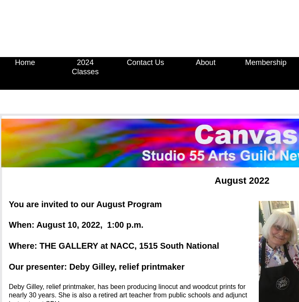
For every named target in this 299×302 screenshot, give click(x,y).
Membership (265, 62)
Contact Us (145, 62)
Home (25, 62)
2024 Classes (85, 67)
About (206, 62)
